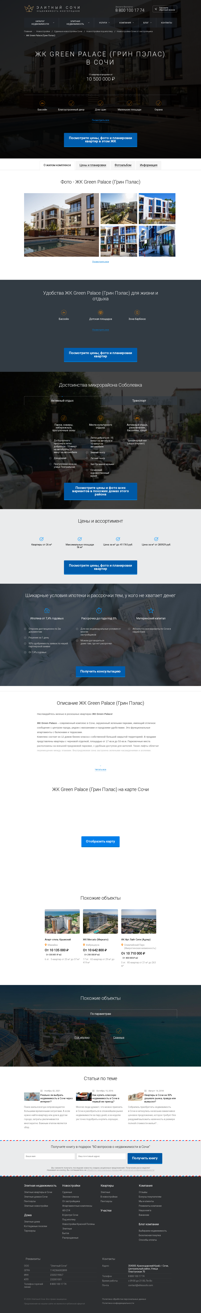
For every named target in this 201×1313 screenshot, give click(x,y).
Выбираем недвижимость (153, 1230)
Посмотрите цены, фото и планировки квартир (100, 354)
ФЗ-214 (66, 1210)
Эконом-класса (70, 1196)
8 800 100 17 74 (129, 10)
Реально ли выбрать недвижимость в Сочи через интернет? (56, 1098)
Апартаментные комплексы (77, 1206)
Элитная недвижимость (75, 22)
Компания (125, 22)
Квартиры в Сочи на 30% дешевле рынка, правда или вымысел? (160, 1098)
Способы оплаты (148, 1240)
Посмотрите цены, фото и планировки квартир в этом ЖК (100, 139)
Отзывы (143, 1192)
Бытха (65, 1233)
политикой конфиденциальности (138, 1170)
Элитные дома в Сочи (36, 1196)
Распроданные (70, 1237)
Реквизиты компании (150, 1206)
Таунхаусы (29, 1230)
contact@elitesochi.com (140, 1285)
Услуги (103, 22)
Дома (28, 1215)
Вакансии (144, 1215)
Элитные (67, 1228)
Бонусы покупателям (150, 1196)
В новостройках (109, 1196)
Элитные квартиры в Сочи (38, 1192)
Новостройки (71, 1185)
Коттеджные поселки (35, 1226)
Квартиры (107, 1185)
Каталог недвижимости (40, 22)
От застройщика (71, 1201)
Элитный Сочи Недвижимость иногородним (51, 8)
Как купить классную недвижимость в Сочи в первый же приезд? (105, 1098)
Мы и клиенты (146, 1201)
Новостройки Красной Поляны (78, 1224)
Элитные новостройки (36, 1206)
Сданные (118, 1037)
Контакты (166, 22)
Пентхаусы (30, 1201)
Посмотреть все (100, 120)
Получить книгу (145, 1158)
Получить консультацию (100, 671)
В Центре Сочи (70, 1215)
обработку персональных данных (103, 1170)
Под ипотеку (82, 1037)
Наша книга (145, 1210)
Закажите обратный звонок (167, 9)
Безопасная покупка (150, 1235)
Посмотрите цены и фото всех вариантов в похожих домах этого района (100, 491)
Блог (146, 22)
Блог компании (149, 1224)
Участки (106, 1210)
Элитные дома (32, 1221)
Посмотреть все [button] (100, 261)
